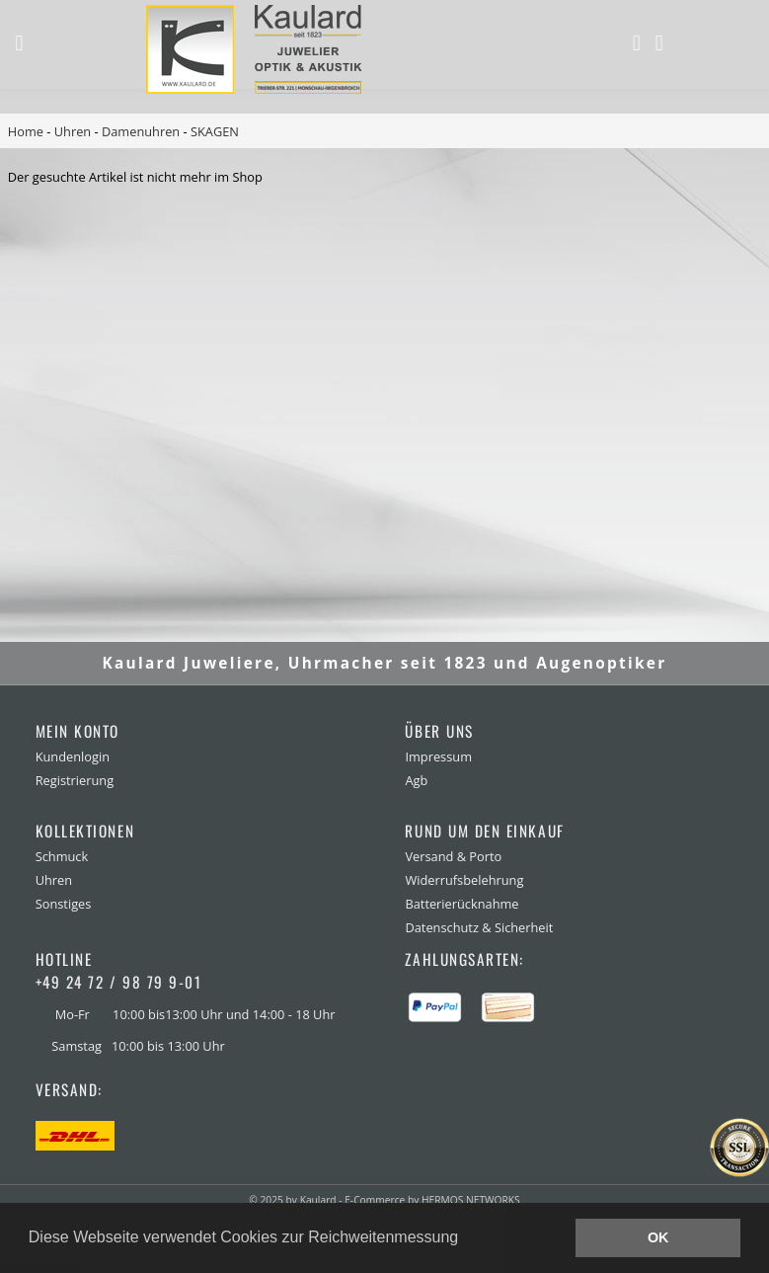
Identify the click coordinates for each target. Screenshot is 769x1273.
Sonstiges (64, 904)
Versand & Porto (453, 856)
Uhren (72, 131)
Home (25, 131)
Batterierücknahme (461, 904)
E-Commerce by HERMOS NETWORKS (432, 1200)
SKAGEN (215, 131)
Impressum (438, 756)
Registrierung (75, 780)
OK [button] (658, 1237)
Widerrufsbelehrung (464, 880)
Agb (416, 780)
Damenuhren (141, 131)
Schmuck (62, 856)
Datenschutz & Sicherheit (479, 927)
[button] (466, 1239)
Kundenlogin (73, 756)
